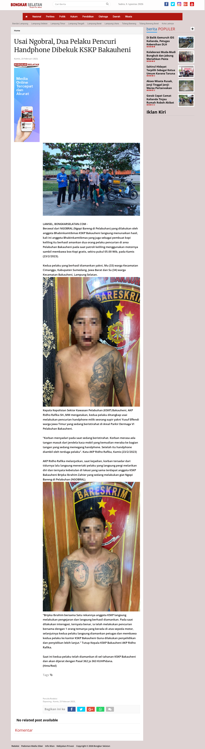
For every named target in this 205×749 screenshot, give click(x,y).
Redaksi (15, 746)
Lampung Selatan (39, 23)
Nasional (36, 16)
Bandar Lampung (20, 23)
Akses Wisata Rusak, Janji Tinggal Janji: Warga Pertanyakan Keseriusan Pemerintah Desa (160, 88)
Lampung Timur (58, 23)
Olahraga (103, 16)
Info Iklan (49, 746)
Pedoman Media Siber (32, 746)
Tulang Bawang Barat (149, 23)
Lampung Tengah (76, 23)
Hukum (73, 16)
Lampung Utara (112, 23)
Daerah (116, 16)
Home (17, 30)
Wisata (128, 16)
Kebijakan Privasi (65, 746)
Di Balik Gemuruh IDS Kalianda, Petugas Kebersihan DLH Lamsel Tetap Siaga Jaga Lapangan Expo (160, 44)
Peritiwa (50, 16)
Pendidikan (88, 16)
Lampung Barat (94, 23)
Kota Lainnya (168, 23)
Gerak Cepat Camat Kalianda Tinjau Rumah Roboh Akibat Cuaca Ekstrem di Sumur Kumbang (160, 102)
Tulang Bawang (129, 23)
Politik (62, 16)
